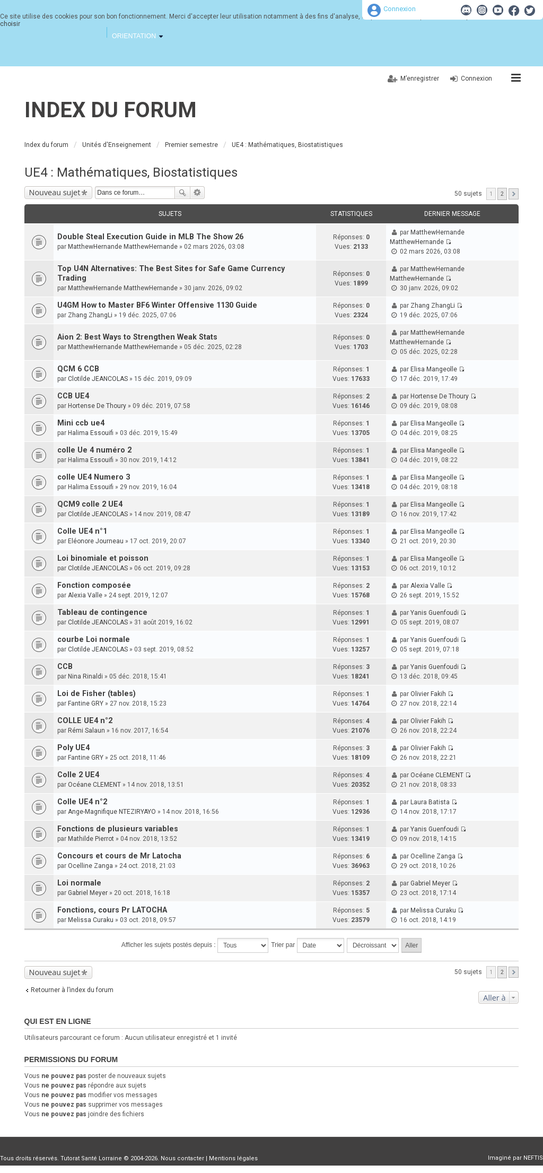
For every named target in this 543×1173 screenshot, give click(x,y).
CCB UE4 (73, 396)
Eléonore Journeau (96, 541)
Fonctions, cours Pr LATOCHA (112, 910)
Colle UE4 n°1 (82, 531)
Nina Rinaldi (85, 676)
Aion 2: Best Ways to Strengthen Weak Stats (137, 337)
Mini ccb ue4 (80, 423)
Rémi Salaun (86, 730)
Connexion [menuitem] (476, 78)
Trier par (307, 945)
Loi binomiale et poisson (102, 558)
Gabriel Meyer (88, 893)
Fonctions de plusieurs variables (117, 828)
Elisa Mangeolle (433, 369)
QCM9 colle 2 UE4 (89, 504)
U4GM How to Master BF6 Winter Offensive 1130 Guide (157, 305)
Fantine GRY (85, 703)
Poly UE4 (73, 747)
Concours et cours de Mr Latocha (119, 856)
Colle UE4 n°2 (82, 801)
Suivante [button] (514, 193)
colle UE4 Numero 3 (93, 477)
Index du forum (110, 110)
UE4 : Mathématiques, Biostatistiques (131, 172)
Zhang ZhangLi (90, 315)
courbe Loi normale (93, 639)
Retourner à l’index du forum (72, 990)
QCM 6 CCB (78, 368)
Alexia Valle (85, 595)
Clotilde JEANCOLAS (98, 379)
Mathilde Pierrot (91, 838)
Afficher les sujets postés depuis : (194, 945)
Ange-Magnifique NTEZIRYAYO (112, 811)
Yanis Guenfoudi (434, 612)
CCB (65, 666)
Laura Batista (430, 802)
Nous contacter (182, 1158)
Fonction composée (94, 585)
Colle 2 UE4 (78, 774)
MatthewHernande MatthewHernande (123, 246)
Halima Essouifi (90, 433)
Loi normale (79, 883)
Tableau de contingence (102, 612)
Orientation (134, 36)
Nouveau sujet (55, 192)
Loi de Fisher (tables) (96, 693)
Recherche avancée (197, 192)
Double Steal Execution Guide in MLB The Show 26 (150, 236)
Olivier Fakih (428, 694)
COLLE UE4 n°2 (84, 720)
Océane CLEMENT (94, 784)
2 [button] (502, 193)
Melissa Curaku (90, 920)
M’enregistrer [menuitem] (419, 78)
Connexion (399, 9)
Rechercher (182, 192)
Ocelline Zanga (90, 866)
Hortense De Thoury (97, 406)
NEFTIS (533, 1157)
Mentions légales (233, 1158)
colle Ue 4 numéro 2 (94, 450)
